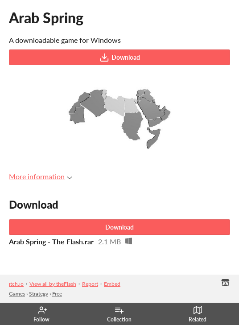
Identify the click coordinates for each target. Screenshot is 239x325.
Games (17, 293)
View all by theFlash (52, 283)
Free (57, 293)
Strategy (38, 293)
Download (119, 57)
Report (90, 283)
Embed (112, 283)
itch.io (16, 283)
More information (40, 176)
